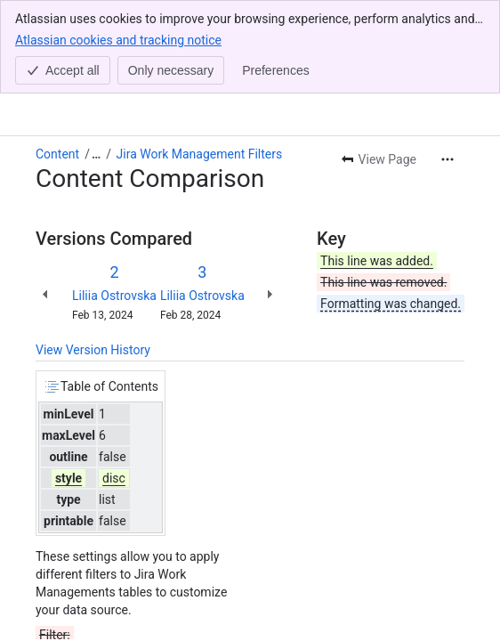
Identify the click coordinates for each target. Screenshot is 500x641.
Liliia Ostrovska (114, 202)
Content (57, 60)
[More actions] (447, 66)
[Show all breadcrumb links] (96, 60)
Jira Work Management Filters (200, 60)
